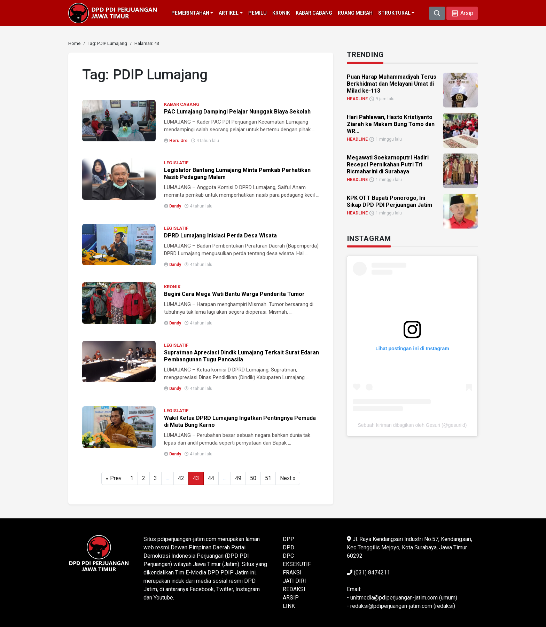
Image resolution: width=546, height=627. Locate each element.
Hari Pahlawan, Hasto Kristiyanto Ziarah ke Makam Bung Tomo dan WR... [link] (391, 123)
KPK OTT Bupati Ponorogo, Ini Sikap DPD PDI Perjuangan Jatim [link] (389, 201)
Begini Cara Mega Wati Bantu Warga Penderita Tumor (234, 294)
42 (181, 478)
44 (211, 478)
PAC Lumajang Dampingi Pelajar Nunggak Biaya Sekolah (237, 111)
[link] (74, 43)
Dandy (175, 206)
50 (253, 478)
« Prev (114, 478)
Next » (288, 478)
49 (238, 478)
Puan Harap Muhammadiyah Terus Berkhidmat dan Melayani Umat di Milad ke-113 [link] (391, 83)
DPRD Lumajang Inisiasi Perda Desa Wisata (220, 235)
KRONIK (172, 286)
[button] (462, 13)
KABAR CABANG (182, 104)
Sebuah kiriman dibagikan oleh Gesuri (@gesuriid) (412, 425)
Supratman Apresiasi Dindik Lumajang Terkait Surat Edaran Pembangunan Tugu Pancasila (241, 356)
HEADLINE (357, 98)
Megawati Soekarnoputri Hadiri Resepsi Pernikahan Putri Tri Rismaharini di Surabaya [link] (388, 164)
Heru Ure (178, 140)
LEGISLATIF (176, 162)
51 (268, 478)
